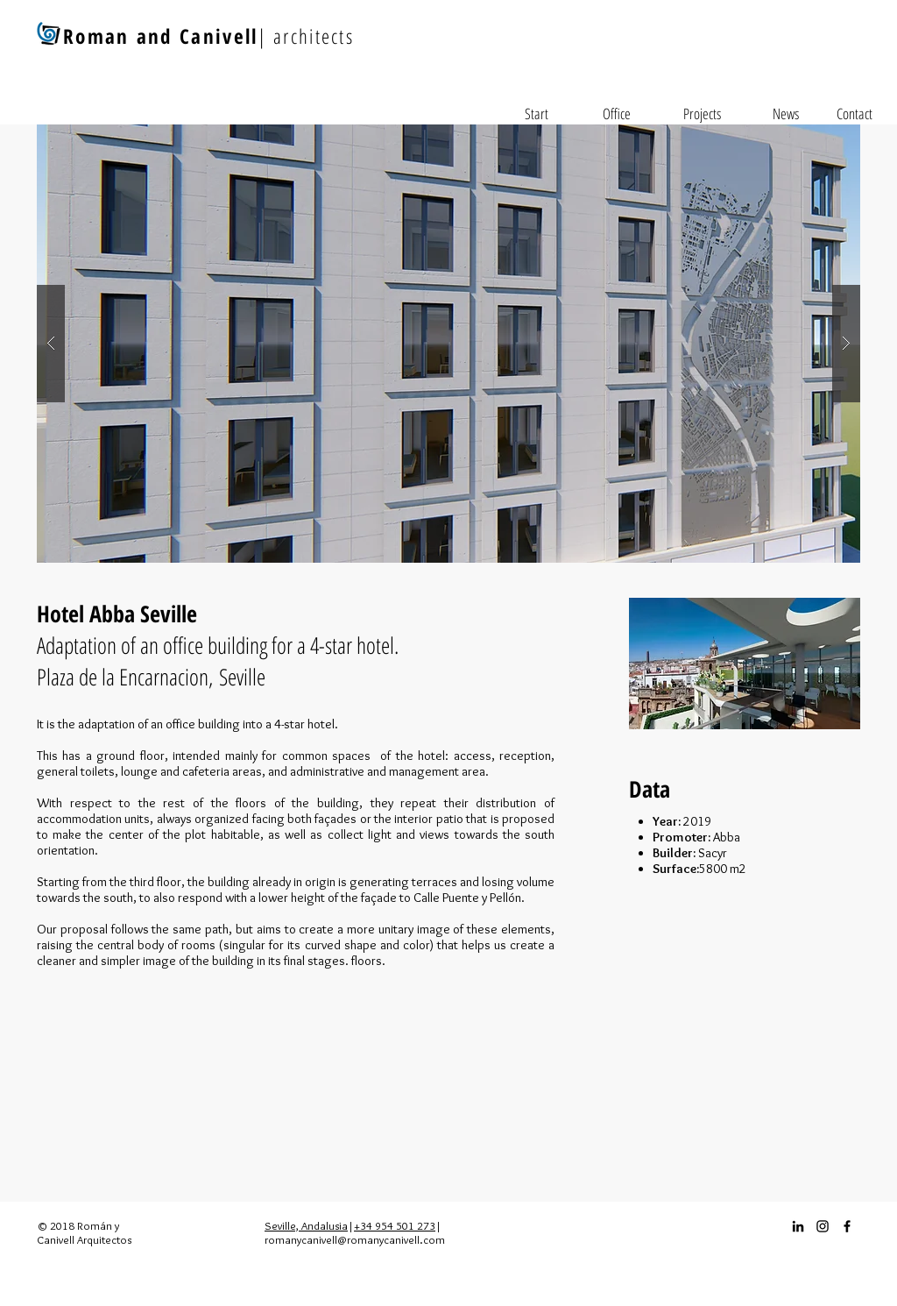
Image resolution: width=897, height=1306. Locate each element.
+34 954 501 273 (394, 1225)
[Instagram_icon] (822, 1226)
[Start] (536, 113)
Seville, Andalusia (306, 1225)
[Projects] (701, 113)
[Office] (616, 113)
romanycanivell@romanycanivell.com (355, 1239)
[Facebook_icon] (847, 1226)
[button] (448, 343)
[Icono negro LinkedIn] (798, 1226)
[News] (786, 113)
